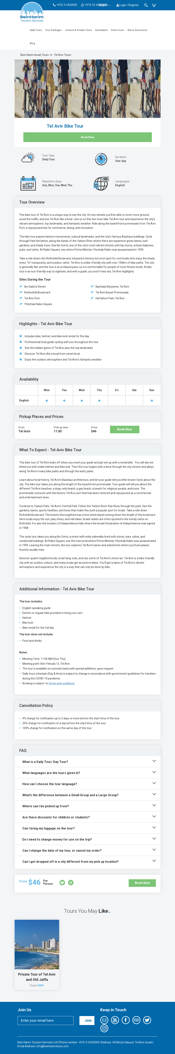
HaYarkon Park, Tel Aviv (110, 298)
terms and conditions (62, 683)
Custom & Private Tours (78, 30)
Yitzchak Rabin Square (38, 304)
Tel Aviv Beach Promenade (112, 292)
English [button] (105, 5)
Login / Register (127, 5)
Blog (32, 43)
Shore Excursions (137, 30)
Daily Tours (36, 30)
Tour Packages (53, 30)
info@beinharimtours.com (52, 1046)
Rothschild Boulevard (37, 292)
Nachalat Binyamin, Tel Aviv (112, 286)
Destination (101, 30)
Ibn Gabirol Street (35, 286)
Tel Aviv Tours (62, 54)
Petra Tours (117, 30)
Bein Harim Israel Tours (34, 54)
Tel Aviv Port (32, 298)
